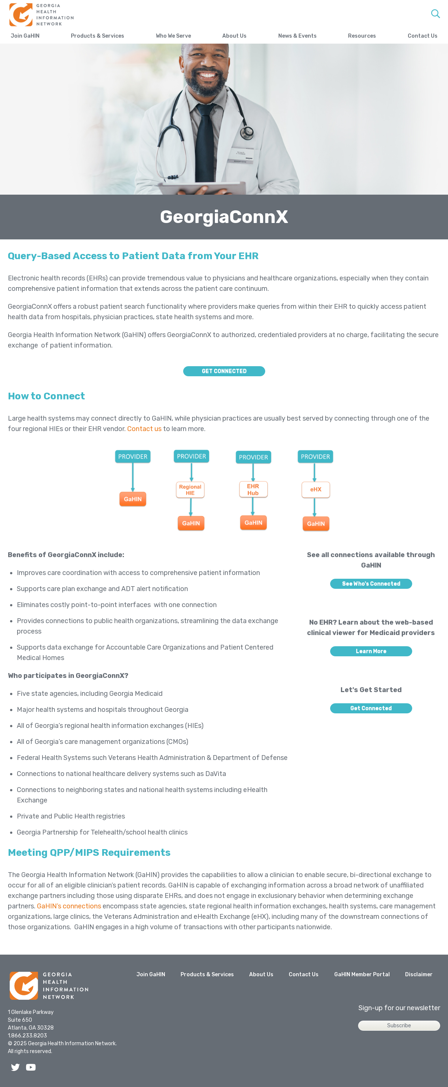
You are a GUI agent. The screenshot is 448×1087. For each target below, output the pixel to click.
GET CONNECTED (224, 371)
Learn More (371, 651)
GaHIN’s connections (69, 906)
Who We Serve (173, 36)
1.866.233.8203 (27, 1036)
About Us (234, 36)
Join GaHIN (25, 36)
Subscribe (399, 1025)
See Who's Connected (371, 584)
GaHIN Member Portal (362, 974)
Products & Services (97, 36)
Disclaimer (419, 974)
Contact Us (423, 36)
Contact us (144, 429)
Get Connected (371, 708)
